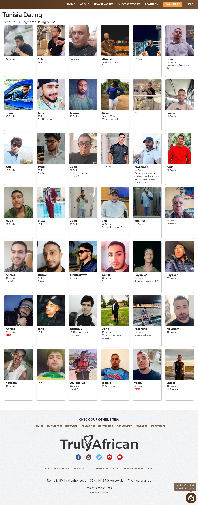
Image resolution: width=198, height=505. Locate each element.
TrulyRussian (87, 426)
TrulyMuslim (157, 426)
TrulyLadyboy (124, 426)
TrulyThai (38, 426)
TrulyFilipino (105, 426)
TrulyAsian (71, 426)
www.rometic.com (99, 493)
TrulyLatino (141, 426)
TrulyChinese (54, 426)
